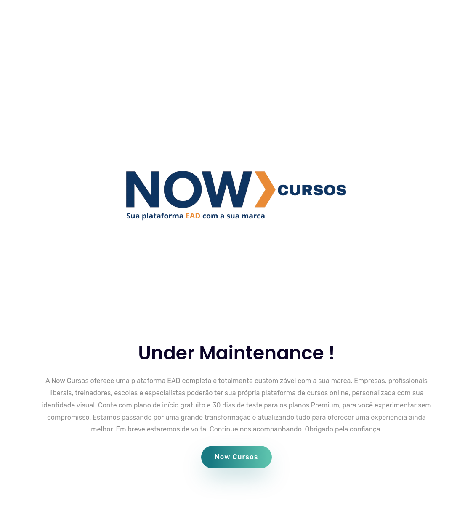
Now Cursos (236, 457)
